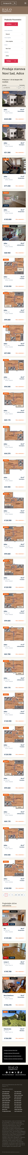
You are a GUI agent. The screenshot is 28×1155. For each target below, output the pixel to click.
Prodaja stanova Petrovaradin (11, 1053)
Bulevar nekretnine (18, 1095)
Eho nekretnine (17, 1098)
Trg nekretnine (17, 1105)
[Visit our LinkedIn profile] (18, 1072)
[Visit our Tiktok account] (21, 1072)
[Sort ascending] (21, 87)
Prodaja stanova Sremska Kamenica (13, 1058)
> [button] (24, 895)
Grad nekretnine (6, 1091)
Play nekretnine (5, 1104)
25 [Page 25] (22, 895)
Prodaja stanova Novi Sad (10, 1050)
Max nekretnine (17, 1104)
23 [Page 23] (16, 895)
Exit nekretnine (17, 1102)
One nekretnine (17, 1107)
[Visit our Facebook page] (7, 1072)
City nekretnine (17, 1091)
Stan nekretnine (5, 1102)
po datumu (7, 88)
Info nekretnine (17, 1093)
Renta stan (4, 1109)
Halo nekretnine (18, 1097)
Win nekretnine (17, 1100)
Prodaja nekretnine (6, 1111)
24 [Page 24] (19, 895)
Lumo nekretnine (18, 1111)
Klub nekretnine (5, 1098)
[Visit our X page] (15, 1072)
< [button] (3, 895)
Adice (7, 55)
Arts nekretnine (5, 1107)
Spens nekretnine (6, 1100)
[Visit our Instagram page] (10, 1072)
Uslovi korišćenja (20, 1074)
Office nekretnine (6, 1097)
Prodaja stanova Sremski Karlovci (12, 1056)
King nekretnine (5, 1105)
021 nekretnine (5, 1093)
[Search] (14, 3)
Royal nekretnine (6, 1095)
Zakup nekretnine (18, 1109)
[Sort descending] (23, 87)
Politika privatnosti (8, 1074)
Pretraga (11, 61)
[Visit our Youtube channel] (12, 1072)
